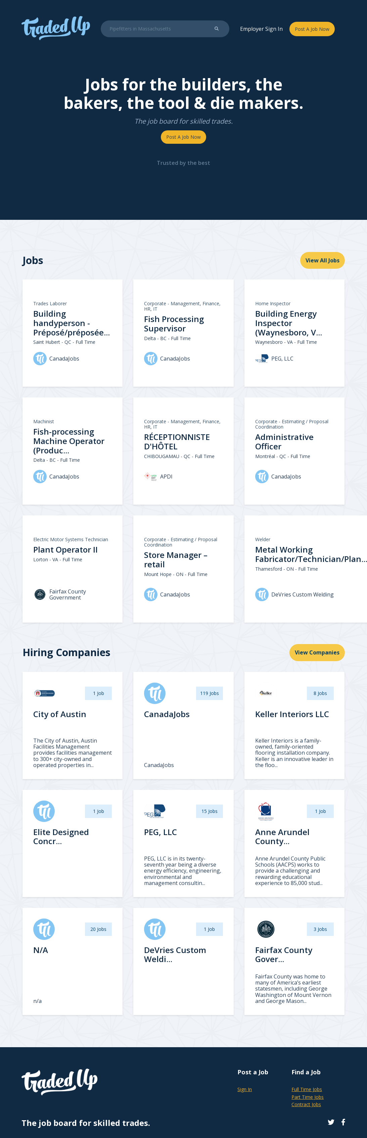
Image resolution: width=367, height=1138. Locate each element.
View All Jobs (322, 260)
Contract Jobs (306, 1104)
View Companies (317, 652)
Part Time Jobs (307, 1097)
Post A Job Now (312, 29)
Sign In (244, 1089)
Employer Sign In (261, 29)
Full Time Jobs (306, 1089)
